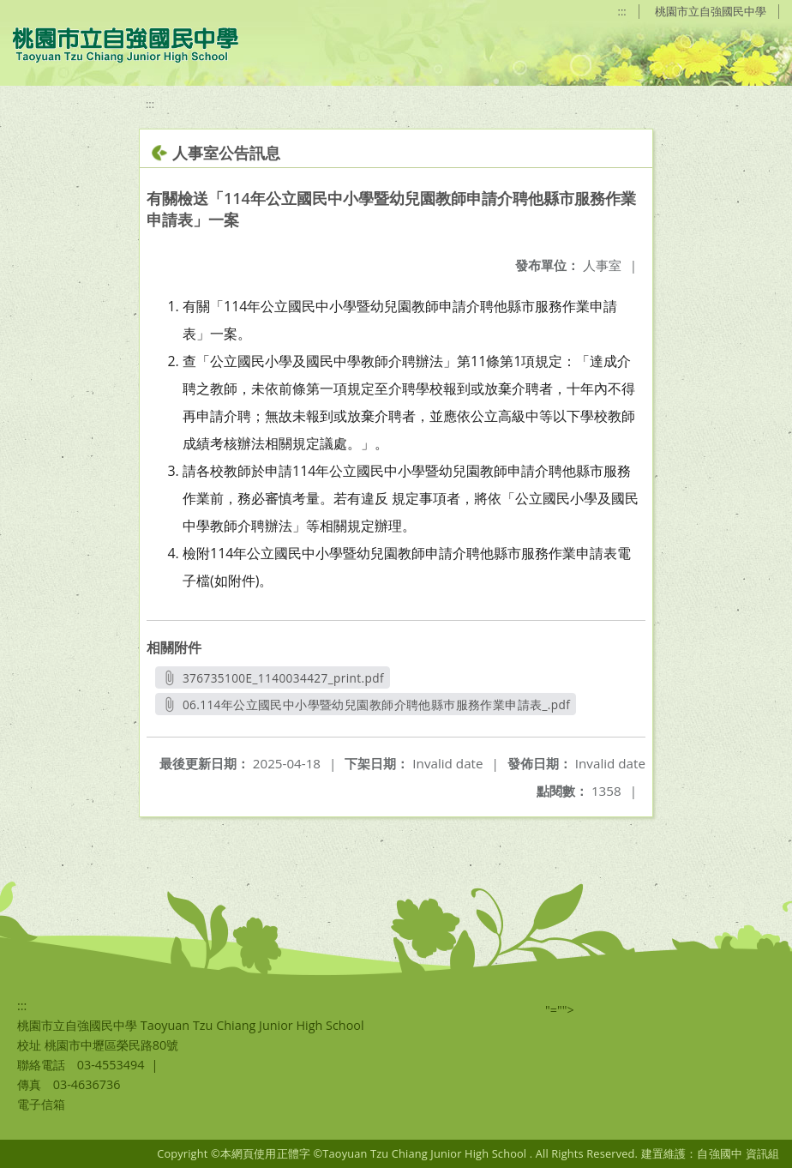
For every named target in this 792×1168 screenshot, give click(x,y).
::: (622, 11)
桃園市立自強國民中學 (710, 11)
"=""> (559, 1010)
